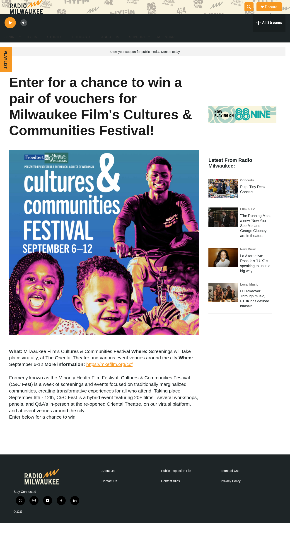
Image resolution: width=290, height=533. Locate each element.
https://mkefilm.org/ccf (109, 374)
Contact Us (109, 491)
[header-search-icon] (251, 12)
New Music (248, 259)
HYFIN (32, 47)
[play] (10, 33)
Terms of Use (230, 481)
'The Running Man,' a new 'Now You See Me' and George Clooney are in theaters (255, 236)
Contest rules (170, 491)
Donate (274, 12)
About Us (108, 481)
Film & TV (247, 219)
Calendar (165, 47)
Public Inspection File (176, 481)
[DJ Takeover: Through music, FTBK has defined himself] (223, 303)
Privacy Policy (231, 491)
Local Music (249, 294)
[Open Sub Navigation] (20, 47)
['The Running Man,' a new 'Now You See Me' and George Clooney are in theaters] (223, 227)
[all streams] (269, 33)
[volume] (24, 33)
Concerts (247, 190)
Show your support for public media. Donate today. (144, 62)
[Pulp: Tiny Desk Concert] (223, 198)
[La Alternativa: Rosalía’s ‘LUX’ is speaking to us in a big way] (223, 267)
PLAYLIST (5, 70)
